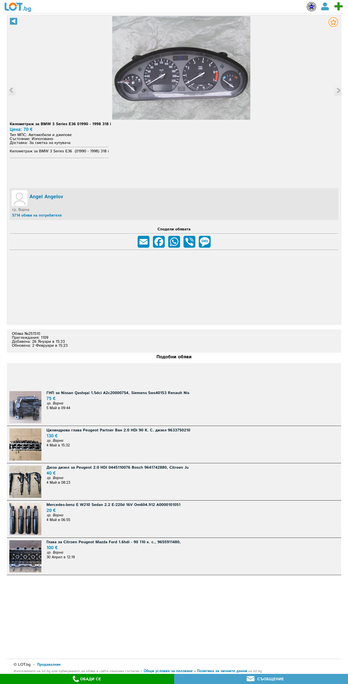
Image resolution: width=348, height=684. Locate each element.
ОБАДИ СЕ (87, 679)
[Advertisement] (174, 172)
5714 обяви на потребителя (37, 215)
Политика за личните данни (222, 671)
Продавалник (49, 664)
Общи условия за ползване (168, 671)
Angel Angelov (46, 197)
